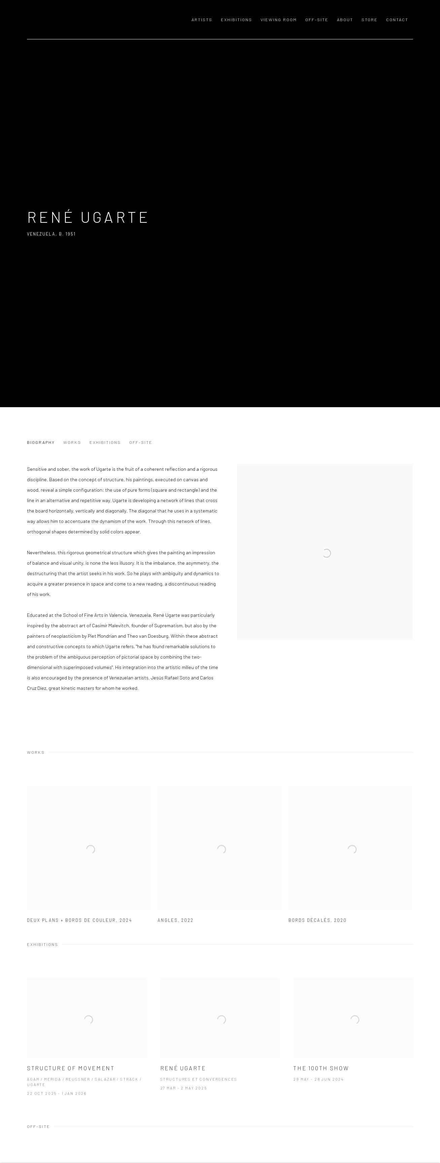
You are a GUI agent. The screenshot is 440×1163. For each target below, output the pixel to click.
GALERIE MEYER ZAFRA (74, 19)
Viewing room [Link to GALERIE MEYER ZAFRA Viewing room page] (279, 19)
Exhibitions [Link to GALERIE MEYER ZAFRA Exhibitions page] (236, 19)
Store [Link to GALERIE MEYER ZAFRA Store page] (370, 19)
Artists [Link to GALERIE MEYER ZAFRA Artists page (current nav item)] (202, 19)
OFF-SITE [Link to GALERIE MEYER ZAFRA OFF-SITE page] (317, 19)
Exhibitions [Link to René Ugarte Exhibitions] (105, 442)
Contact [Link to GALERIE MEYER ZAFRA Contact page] (397, 19)
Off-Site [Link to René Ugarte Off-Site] (141, 442)
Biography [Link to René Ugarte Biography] (41, 442)
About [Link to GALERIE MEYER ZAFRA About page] (345, 19)
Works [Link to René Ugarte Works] (72, 442)
